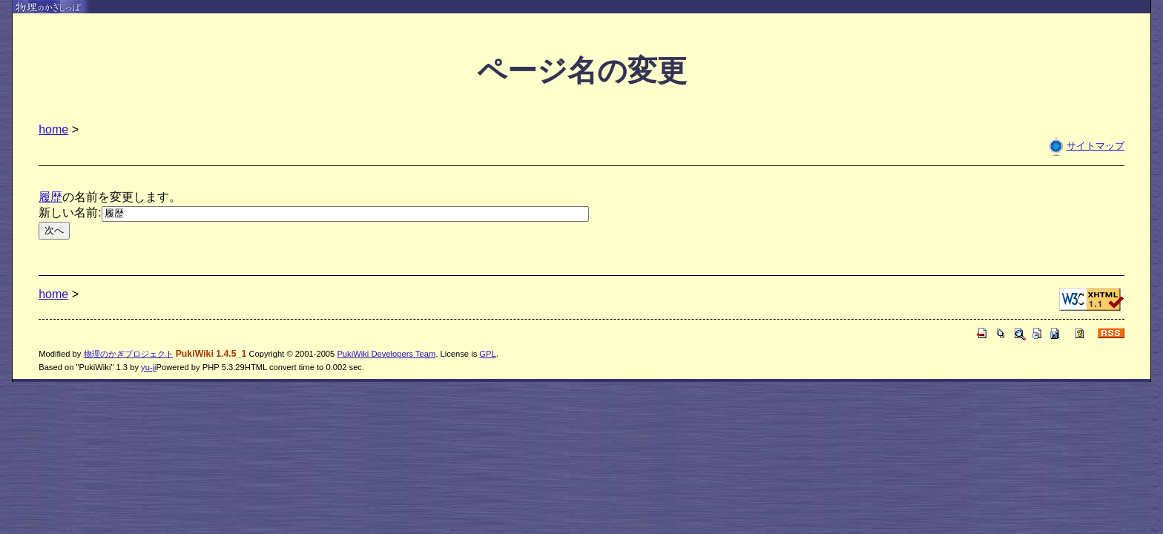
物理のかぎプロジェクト (129, 353)
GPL (487, 353)
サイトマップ (1095, 145)
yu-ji (149, 367)
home (53, 129)
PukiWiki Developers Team (386, 353)
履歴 (50, 197)
